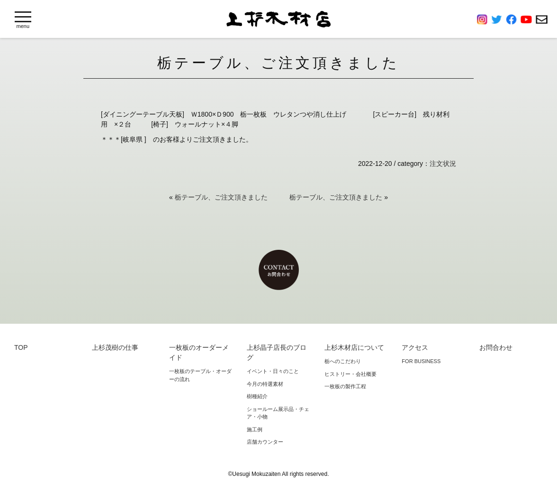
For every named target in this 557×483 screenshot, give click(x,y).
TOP (21, 347)
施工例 (254, 429)
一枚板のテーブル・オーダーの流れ (200, 375)
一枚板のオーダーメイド (199, 352)
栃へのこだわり (342, 361)
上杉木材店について (354, 347)
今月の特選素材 (265, 384)
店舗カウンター (265, 442)
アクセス (415, 347)
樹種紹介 (257, 396)
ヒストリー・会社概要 (350, 374)
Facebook (513, 19)
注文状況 (443, 163)
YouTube (528, 19)
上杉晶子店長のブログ (276, 352)
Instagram (484, 19)
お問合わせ (542, 19)
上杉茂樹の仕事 (115, 347)
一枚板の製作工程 (345, 386)
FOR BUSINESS (421, 361)
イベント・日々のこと (273, 371)
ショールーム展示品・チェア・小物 (278, 413)
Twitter (498, 19)
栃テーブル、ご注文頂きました (221, 197)
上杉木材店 (278, 19)
